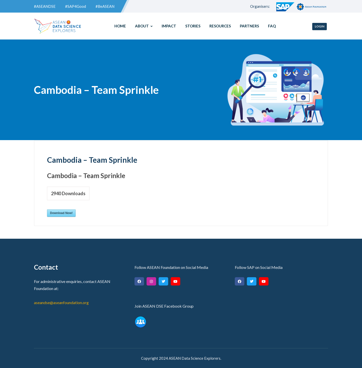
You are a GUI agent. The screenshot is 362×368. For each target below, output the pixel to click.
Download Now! (61, 213)
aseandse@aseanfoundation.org (61, 302)
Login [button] (319, 26)
